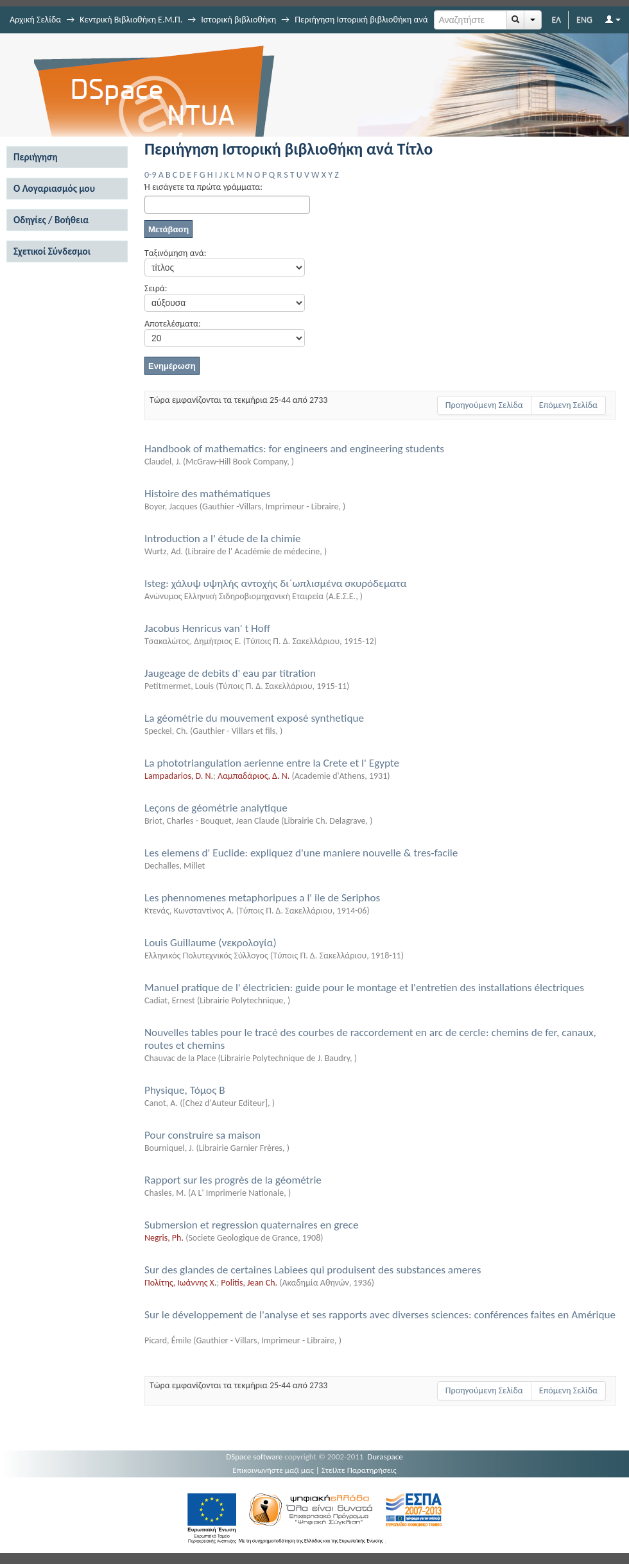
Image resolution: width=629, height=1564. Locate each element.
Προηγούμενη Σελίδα (484, 405)
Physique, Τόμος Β (184, 1090)
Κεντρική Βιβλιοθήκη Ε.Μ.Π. (131, 19)
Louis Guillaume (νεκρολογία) (210, 942)
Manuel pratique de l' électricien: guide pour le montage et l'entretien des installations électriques (364, 987)
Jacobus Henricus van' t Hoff (207, 628)
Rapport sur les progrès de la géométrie (233, 1180)
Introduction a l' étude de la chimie (222, 538)
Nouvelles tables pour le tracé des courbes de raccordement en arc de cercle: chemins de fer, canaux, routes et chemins (370, 1039)
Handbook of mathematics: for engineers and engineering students (294, 448)
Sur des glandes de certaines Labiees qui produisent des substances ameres (312, 1270)
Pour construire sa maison (202, 1135)
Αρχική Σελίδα (35, 19)
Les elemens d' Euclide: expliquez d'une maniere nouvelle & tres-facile (301, 853)
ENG (584, 19)
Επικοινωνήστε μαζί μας (273, 1470)
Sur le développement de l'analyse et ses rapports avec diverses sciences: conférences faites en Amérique (380, 1315)
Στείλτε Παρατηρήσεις (359, 1470)
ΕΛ (556, 19)
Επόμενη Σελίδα (568, 405)
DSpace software (254, 1456)
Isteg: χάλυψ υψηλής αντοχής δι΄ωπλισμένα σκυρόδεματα (275, 583)
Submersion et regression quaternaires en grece (251, 1225)
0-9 (150, 174)
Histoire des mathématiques (207, 493)
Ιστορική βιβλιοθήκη (238, 19)
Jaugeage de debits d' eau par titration (230, 673)
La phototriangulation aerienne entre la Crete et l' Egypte (271, 763)
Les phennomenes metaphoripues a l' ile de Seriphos (262, 898)
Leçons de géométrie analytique (216, 808)
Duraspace (385, 1456)
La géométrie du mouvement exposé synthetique (254, 718)
